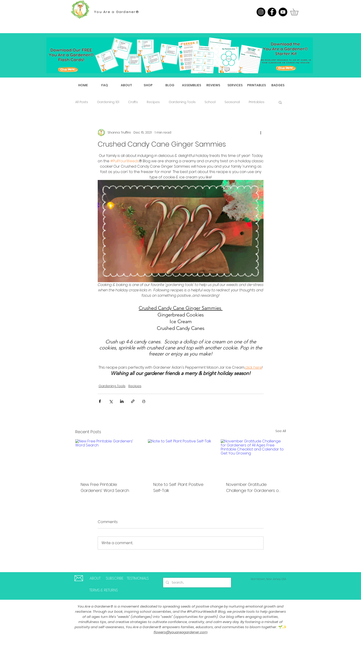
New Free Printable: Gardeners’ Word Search (105, 487)
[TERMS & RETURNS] (103, 590)
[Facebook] (272, 12)
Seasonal (232, 102)
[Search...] (197, 582)
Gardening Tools (182, 102)
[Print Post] (144, 401)
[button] (297, 12)
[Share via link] (133, 401)
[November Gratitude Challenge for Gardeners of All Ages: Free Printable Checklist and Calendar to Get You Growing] (253, 457)
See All (280, 431)
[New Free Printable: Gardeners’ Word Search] (108, 457)
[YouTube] (283, 12)
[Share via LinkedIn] (122, 401)
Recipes (153, 102)
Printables (256, 102)
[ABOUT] (95, 578)
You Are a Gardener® (116, 11)
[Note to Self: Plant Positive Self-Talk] (180, 457)
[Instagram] (261, 12)
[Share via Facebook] (100, 401)
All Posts (81, 102)
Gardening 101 (108, 102)
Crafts (133, 102)
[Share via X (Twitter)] (111, 401)
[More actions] (261, 132)
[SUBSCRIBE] (114, 578)
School (210, 102)
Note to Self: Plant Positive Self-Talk (178, 487)
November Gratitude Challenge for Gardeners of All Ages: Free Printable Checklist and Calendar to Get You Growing (253, 487)
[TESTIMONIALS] (138, 578)
